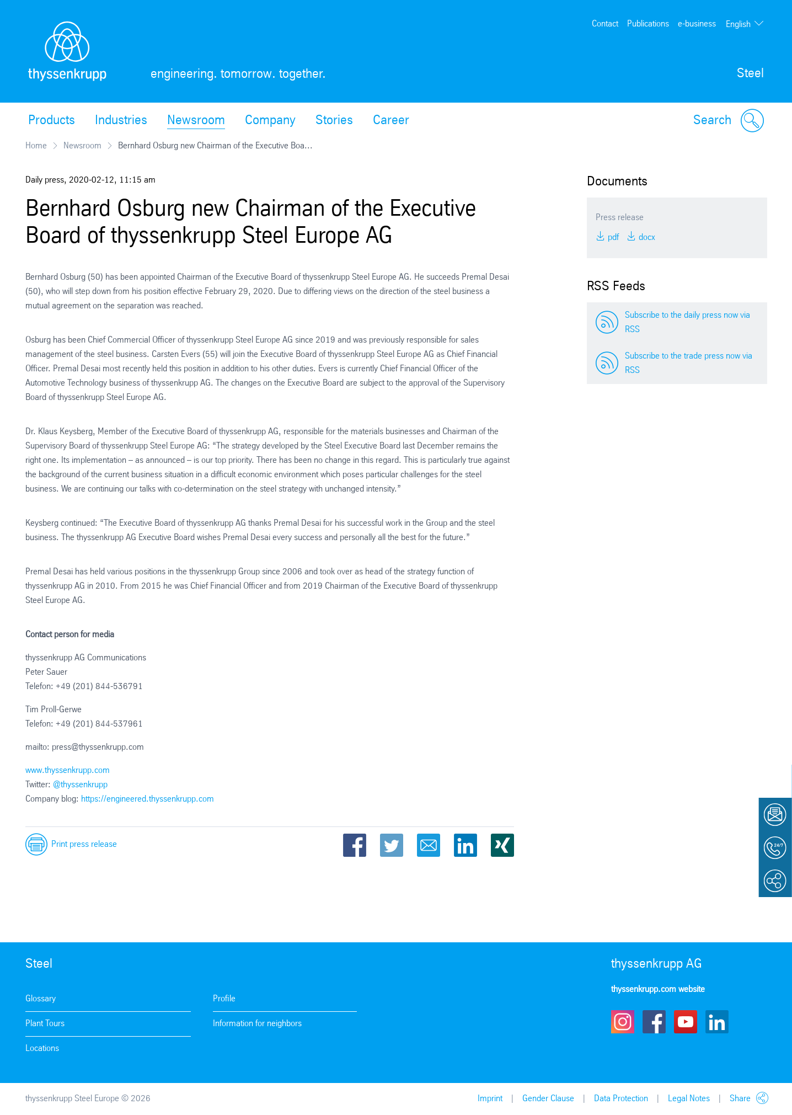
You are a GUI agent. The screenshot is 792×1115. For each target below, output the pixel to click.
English (738, 24)
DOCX (645, 237)
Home (36, 146)
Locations (42, 1048)
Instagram (622, 1021)
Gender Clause (548, 1099)
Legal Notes (689, 1099)
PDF (612, 237)
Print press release (84, 844)
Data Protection (621, 1099)
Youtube (685, 1021)
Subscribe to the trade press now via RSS (688, 363)
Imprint (490, 1099)
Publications (648, 24)
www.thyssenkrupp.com (67, 770)
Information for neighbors (257, 1024)
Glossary (40, 999)
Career (391, 121)
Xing (502, 845)
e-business (697, 24)
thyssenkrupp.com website (658, 989)
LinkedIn (465, 845)
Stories (334, 121)
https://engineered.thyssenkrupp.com (147, 799)
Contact (605, 24)
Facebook (354, 845)
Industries (121, 121)
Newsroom (196, 121)
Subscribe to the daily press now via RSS (687, 322)
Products (51, 121)
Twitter (391, 845)
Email (428, 845)
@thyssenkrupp (80, 785)
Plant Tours (45, 1024)
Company (270, 121)
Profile (224, 999)
